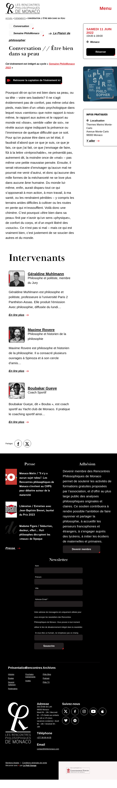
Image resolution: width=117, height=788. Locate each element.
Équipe (11, 678)
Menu (106, 8)
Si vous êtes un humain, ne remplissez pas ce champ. (57, 633)
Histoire (11, 674)
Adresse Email (41, 599)
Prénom (38, 577)
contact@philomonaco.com (48, 749)
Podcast (46, 678)
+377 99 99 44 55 (44, 738)
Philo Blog (47, 674)
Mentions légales (12, 763)
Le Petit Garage (29, 765)
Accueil (9, 18)
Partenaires (12, 689)
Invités (28, 681)
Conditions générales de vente (34, 763)
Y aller (90, 140)
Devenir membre (81, 549)
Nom (37, 566)
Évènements (20, 18)
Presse (10, 548)
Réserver (100, 52)
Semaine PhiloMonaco (26, 33)
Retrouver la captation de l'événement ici (37, 80)
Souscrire (49, 646)
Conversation (21, 26)
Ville (36, 588)
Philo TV (46, 682)
